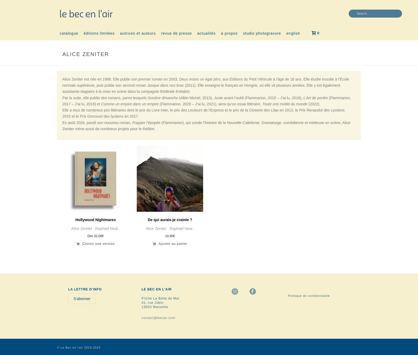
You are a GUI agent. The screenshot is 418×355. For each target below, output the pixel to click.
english (293, 33)
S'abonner (82, 299)
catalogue (69, 33)
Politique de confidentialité (309, 295)
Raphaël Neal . (107, 228)
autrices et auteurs (138, 33)
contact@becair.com (158, 318)
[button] (170, 245)
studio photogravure (262, 33)
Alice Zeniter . (83, 228)
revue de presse (176, 33)
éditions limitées (99, 33)
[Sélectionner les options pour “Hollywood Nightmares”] (96, 245)
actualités (206, 33)
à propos (229, 33)
